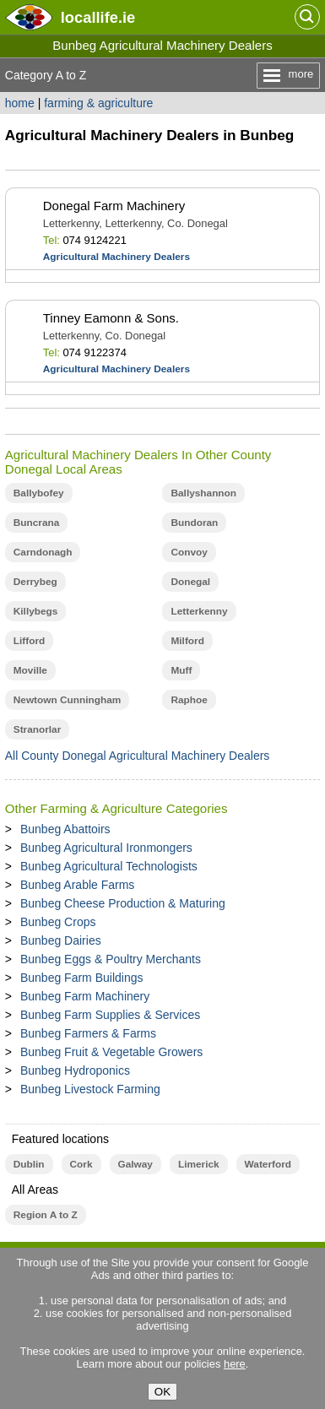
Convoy (189, 552)
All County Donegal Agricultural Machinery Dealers (137, 755)
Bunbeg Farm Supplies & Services (110, 1015)
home (20, 103)
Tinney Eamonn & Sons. (111, 318)
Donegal (190, 582)
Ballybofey (39, 493)
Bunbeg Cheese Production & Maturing (122, 903)
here (235, 1364)
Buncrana (37, 522)
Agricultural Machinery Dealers (116, 257)
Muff (181, 670)
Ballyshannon (203, 493)
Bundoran (194, 522)
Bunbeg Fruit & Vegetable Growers (111, 1052)
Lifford (29, 641)
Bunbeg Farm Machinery (84, 996)
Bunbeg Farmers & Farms (88, 1033)
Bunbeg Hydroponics (75, 1070)
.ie (98, 17)
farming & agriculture (98, 103)
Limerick (198, 1164)
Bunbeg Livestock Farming (90, 1089)
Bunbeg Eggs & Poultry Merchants (110, 959)
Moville (30, 670)
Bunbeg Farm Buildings (82, 977)
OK (162, 1391)
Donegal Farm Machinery (114, 205)
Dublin (29, 1164)
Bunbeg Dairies (60, 940)
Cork (81, 1164)
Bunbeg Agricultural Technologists (109, 866)
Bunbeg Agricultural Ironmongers (106, 847)
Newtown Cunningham (67, 700)
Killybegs (36, 611)
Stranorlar (38, 729)
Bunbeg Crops (58, 922)
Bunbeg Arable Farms (77, 884)
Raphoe (189, 700)
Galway (135, 1164)
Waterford (268, 1164)
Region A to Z (46, 1215)
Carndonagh (43, 552)
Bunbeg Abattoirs (65, 829)
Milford (187, 641)
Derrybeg (35, 582)
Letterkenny (199, 611)
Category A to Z (46, 75)
